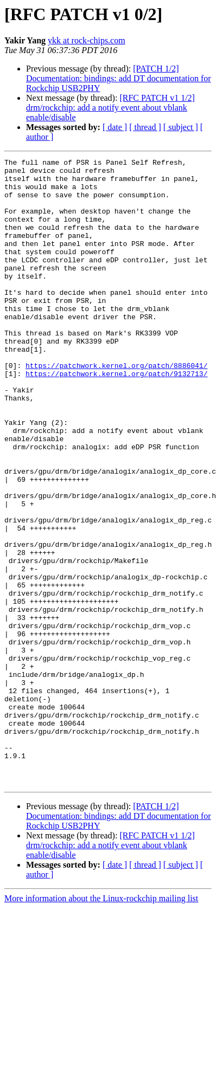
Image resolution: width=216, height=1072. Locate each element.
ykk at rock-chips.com (86, 40)
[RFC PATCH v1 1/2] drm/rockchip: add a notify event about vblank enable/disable (110, 107)
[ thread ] (145, 127)
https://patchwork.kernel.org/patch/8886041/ (116, 407)
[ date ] (115, 127)
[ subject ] (180, 127)
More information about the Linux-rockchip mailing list (101, 1023)
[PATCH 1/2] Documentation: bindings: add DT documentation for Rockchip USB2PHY (118, 78)
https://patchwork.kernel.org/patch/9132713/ (116, 417)
